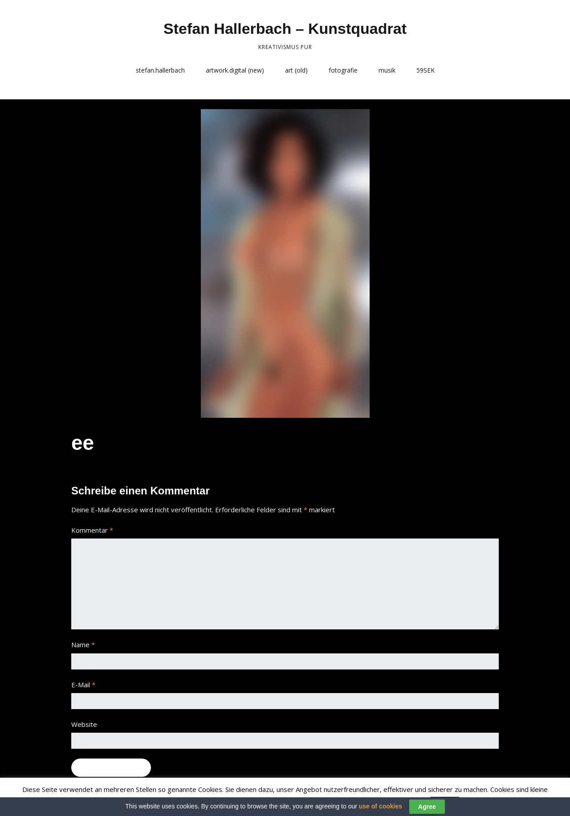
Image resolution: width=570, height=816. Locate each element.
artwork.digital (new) (235, 70)
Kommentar (92, 530)
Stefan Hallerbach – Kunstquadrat (285, 28)
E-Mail (83, 684)
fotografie (343, 70)
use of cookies (380, 806)
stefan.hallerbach (160, 70)
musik (387, 70)
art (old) (296, 70)
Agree (427, 806)
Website (84, 724)
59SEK (425, 70)
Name (83, 644)
